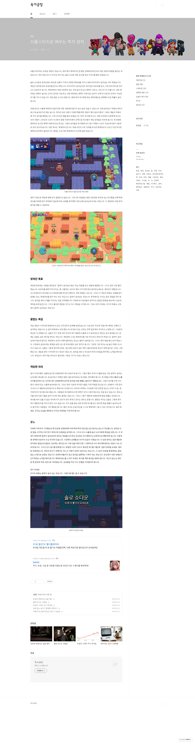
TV (152, 180)
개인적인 (140, 80)
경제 (143, 174)
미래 (137, 190)
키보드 (138, 180)
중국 (161, 177)
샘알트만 (146, 187)
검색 (157, 5)
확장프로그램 (140, 183)
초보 (140, 177)
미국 (159, 170)
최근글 (138, 125)
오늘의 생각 (142, 96)
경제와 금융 (142, 92)
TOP (163, 739)
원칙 (159, 183)
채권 (147, 183)
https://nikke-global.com (43, 593)
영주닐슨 (139, 187)
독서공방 (36, 5)
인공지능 (158, 187)
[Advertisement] (76, 551)
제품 (149, 177)
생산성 (140, 105)
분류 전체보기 (143, 76)
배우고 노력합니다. (41, 700)
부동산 (148, 174)
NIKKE (36, 597)
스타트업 (141, 88)
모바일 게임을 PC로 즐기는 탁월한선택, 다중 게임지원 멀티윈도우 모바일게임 (65, 582)
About (42, 13)
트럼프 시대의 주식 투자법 (42, 640)
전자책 (156, 180)
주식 (152, 187)
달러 (142, 170)
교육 (155, 170)
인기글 (146, 125)
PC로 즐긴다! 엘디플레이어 (46, 579)
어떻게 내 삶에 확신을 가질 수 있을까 (46, 646)
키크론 (144, 180)
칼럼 (35, 629)
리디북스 (154, 183)
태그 (55, 13)
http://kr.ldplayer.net (42, 575)
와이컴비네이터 (157, 174)
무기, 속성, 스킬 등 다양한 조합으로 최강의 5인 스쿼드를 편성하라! (61, 600)
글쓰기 (138, 174)
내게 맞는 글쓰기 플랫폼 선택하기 (45, 643)
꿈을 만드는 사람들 (40, 637)
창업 (137, 170)
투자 (145, 177)
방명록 (67, 13)
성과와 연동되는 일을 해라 (42, 634)
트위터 (138, 134)
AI (148, 180)
